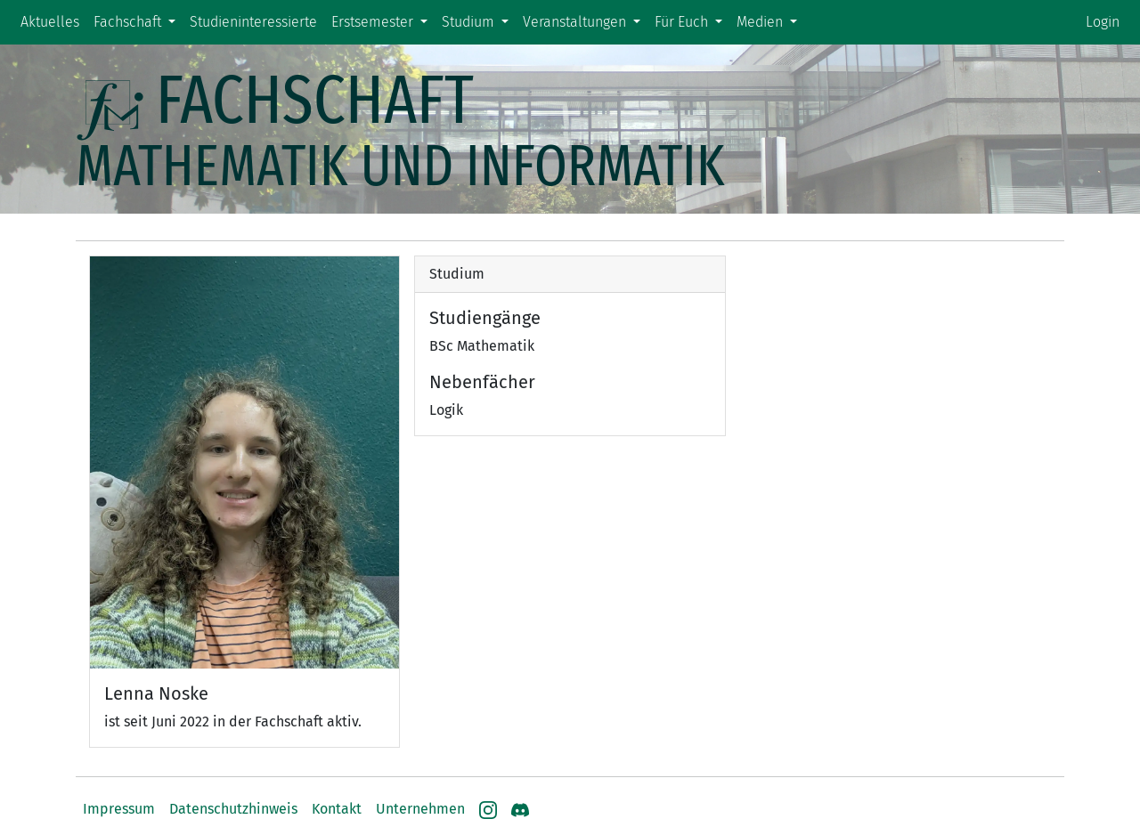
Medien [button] (761, 21)
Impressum (119, 808)
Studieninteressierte (253, 21)
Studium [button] (470, 21)
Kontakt (337, 808)
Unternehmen (420, 808)
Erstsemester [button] (374, 21)
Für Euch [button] (683, 21)
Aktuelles (49, 21)
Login (1103, 21)
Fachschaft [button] (129, 21)
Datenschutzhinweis (233, 808)
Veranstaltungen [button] (576, 21)
